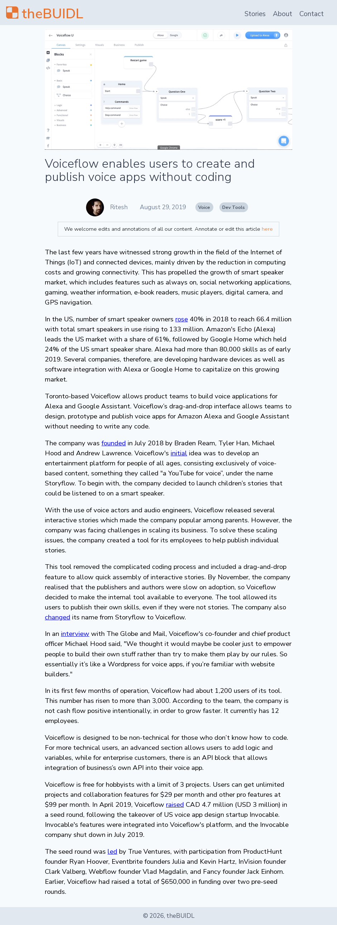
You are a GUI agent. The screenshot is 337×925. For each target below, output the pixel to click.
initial (179, 453)
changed (57, 617)
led (112, 851)
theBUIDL (52, 13)
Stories (255, 14)
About (282, 14)
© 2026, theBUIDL (168, 916)
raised (175, 804)
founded (113, 443)
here (267, 229)
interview (75, 633)
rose (181, 319)
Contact (311, 14)
